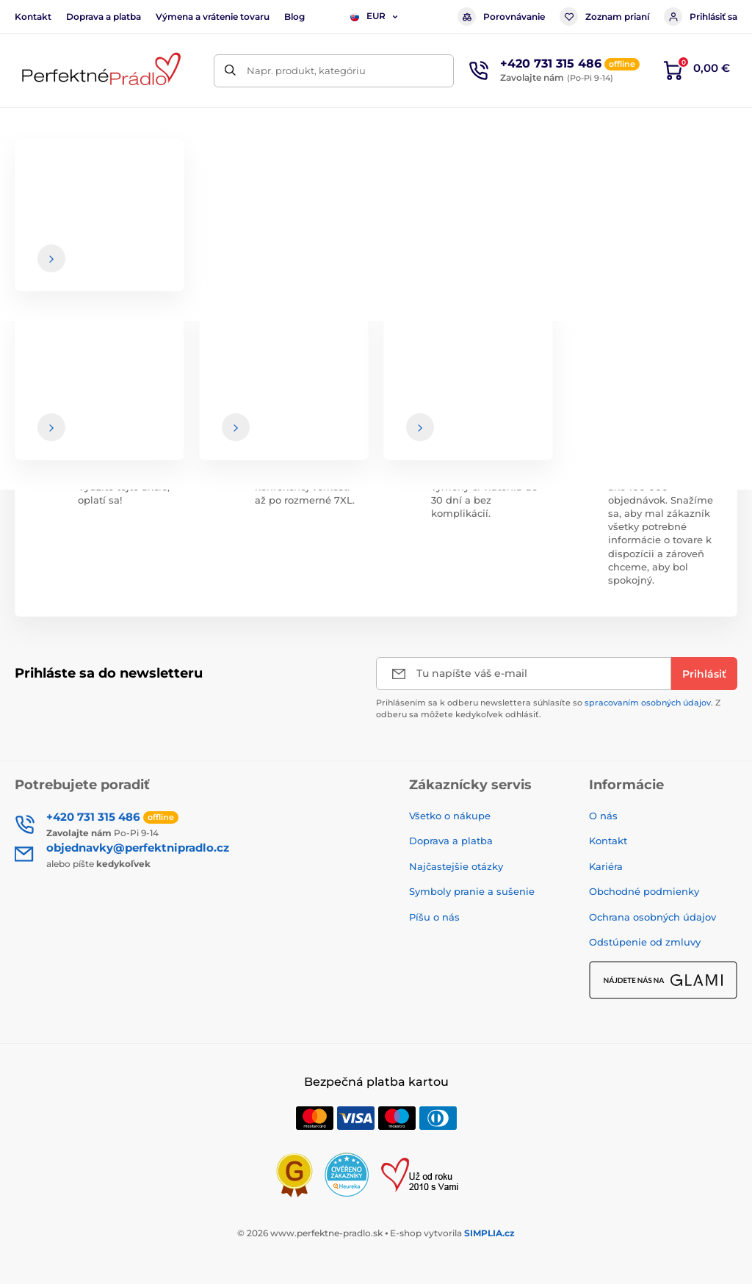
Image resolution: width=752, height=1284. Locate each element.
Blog (294, 16)
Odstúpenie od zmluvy (645, 942)
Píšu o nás (434, 917)
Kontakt (33, 16)
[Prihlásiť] (704, 673)
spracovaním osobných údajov (648, 702)
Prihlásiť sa (700, 16)
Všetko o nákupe (450, 815)
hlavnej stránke (408, 293)
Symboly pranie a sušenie (472, 891)
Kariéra (606, 866)
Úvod (26, 172)
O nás (603, 815)
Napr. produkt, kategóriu (306, 70)
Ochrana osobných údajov (652, 917)
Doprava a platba (103, 16)
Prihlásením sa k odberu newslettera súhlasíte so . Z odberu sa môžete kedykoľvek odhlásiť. (548, 708)
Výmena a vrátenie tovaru (213, 16)
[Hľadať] (230, 70)
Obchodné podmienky (644, 891)
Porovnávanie (501, 16)
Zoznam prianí (604, 16)
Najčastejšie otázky (456, 866)
